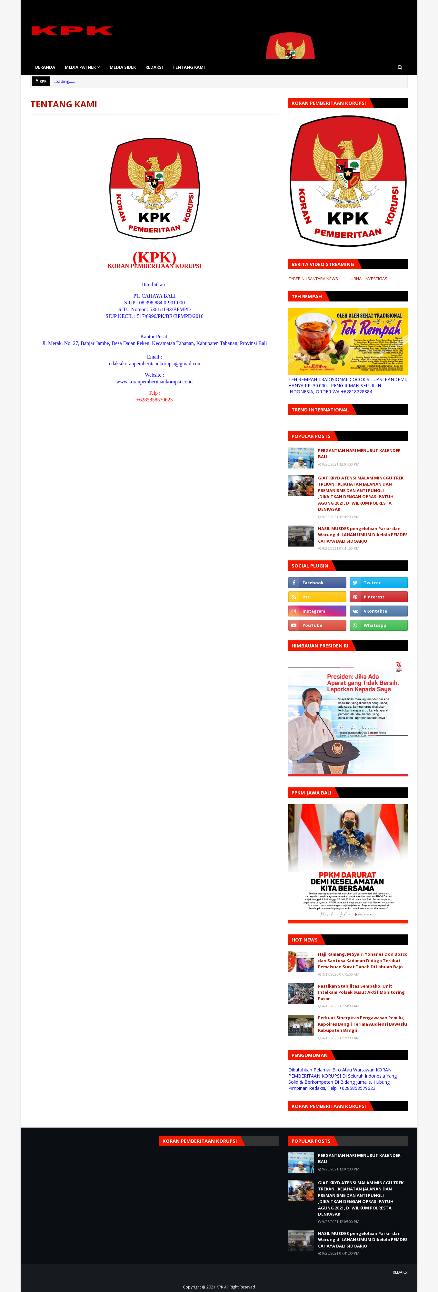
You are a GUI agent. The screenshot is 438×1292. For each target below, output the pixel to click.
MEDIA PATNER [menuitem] (80, 67)
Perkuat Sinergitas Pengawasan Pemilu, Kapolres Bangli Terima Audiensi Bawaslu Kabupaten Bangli (362, 1024)
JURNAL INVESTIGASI (369, 278)
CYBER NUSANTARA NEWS (313, 278)
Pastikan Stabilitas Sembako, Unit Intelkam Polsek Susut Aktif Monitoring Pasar (361, 992)
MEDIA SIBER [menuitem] (123, 67)
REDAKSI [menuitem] (154, 67)
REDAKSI (400, 1272)
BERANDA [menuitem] (45, 67)
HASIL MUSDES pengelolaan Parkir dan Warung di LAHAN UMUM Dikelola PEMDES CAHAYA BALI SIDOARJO (363, 535)
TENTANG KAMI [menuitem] (189, 67)
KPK (219, 1287)
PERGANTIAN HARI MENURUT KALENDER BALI (359, 454)
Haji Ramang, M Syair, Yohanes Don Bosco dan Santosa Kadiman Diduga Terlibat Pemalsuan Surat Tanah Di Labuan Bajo (363, 960)
